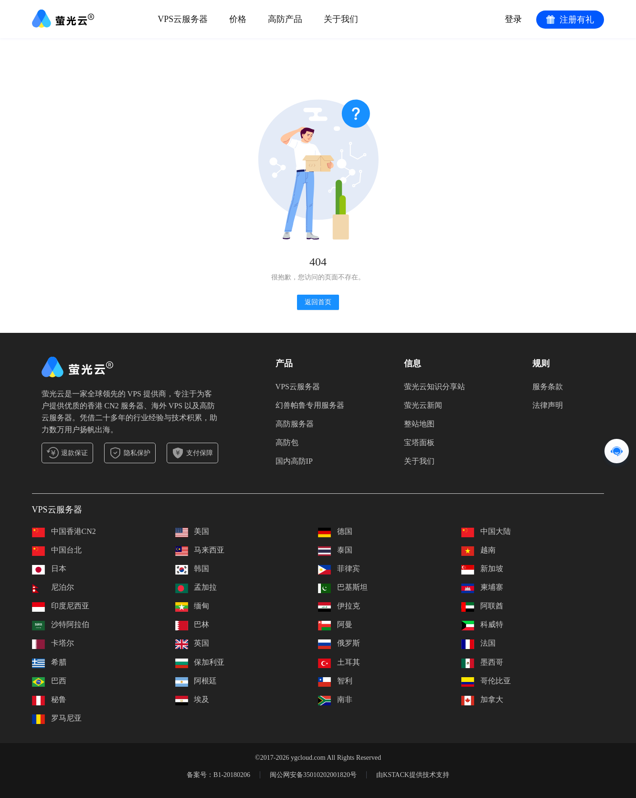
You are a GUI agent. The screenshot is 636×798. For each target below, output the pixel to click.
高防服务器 (295, 424)
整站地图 (419, 424)
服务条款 (547, 387)
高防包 (287, 442)
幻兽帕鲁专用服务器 (310, 405)
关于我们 (419, 461)
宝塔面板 (419, 442)
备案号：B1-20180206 (218, 774)
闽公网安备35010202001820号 (313, 774)
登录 (513, 19)
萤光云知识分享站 (434, 387)
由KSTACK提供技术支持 (412, 774)
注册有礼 (570, 19)
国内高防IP (294, 461)
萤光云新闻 (423, 405)
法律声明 (547, 405)
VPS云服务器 (298, 387)
